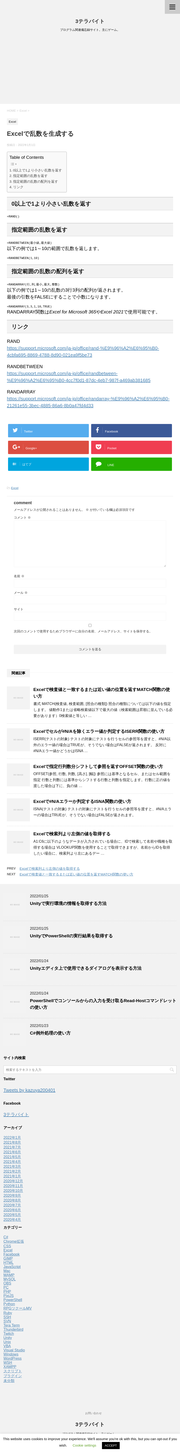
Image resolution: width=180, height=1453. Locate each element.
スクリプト (12, 1374)
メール (21, 595)
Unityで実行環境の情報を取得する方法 (68, 906)
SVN (7, 1324)
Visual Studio (14, 1353)
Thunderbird (13, 1332)
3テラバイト (90, 21)
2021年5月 (12, 1159)
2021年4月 (12, 1164)
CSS (7, 1249)
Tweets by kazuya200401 (29, 1092)
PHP (7, 1294)
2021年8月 (12, 1145)
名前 (19, 578)
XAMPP (9, 1369)
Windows (10, 1357)
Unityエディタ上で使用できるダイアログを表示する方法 (86, 970)
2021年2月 (12, 1174)
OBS (7, 1286)
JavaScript (12, 1269)
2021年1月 (12, 1179)
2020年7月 (12, 1208)
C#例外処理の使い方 (50, 1035)
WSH (7, 1365)
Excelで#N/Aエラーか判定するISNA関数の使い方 (82, 804)
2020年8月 (12, 1203)
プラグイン (12, 1378)
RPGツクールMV (17, 1311)
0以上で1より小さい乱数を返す (37, 170)
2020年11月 (13, 1188)
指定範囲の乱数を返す (30, 176)
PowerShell (12, 1302)
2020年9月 (12, 1198)
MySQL (9, 1282)
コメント (22, 520)
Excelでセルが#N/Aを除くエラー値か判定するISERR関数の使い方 (99, 733)
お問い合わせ (93, 1413)
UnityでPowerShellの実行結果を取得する (71, 938)
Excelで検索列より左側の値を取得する (71, 836)
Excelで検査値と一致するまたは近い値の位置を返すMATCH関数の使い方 (76, 877)
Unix (7, 1344)
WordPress (12, 1361)
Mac (6, 1273)
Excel (14, 490)
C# (5, 1240)
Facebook (11, 1257)
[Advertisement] (90, 69)
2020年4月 (12, 1222)
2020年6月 (12, 1212)
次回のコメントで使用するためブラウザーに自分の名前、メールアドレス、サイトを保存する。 (83, 634)
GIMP (8, 1261)
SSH (7, 1320)
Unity (7, 1340)
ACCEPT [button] (111, 1445)
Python (9, 1306)
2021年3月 (12, 1169)
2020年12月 (13, 1184)
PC (6, 1290)
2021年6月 (12, 1155)
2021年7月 (12, 1150)
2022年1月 (12, 1140)
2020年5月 (12, 1217)
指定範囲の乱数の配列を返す (35, 181)
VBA (7, 1349)
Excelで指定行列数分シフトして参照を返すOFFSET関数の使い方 (98, 769)
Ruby (7, 1315)
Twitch (8, 1336)
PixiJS (8, 1298)
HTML (8, 1265)
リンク (18, 187)
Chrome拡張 (13, 1244)
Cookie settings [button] (84, 1445)
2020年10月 (13, 1193)
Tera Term (11, 1328)
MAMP (9, 1278)
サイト (18, 612)
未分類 (9, 1383)
